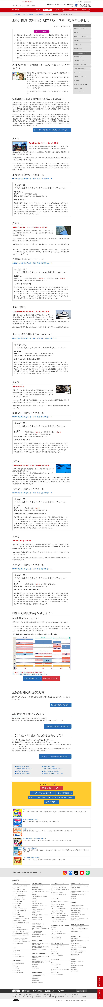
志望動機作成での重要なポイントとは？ (21, 935)
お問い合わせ (22, 5)
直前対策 (53, 929)
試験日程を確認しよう (31, 678)
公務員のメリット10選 (18, 893)
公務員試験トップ (82, 53)
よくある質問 (77, 44)
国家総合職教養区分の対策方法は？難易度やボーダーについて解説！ (41, 962)
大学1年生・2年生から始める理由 (54, 773)
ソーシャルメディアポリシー (72, 994)
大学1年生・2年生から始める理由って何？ (54, 756)
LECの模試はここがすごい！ (77, 905)
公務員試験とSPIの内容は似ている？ (21, 918)
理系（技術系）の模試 (76, 910)
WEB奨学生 (73, 898)
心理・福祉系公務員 (18, 960)
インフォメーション (79, 92)
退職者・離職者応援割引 (30, 848)
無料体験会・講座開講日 (57, 910)
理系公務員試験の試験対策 (60, 705)
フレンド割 (73, 889)
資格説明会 (38, 991)
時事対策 (34, 898)
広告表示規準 (46, 994)
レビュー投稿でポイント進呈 (31, 857)
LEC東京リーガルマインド (18, 14)
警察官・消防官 (73, 10)
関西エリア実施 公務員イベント (59, 913)
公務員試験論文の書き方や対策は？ (21, 933)
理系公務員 (47, 10)
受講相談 (100, 994)
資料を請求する (50, 788)
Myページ (87, 1)
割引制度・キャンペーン (80, 76)
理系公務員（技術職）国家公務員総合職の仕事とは (51, 130)
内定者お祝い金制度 (75, 887)
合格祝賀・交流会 (36, 911)
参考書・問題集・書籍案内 (80, 84)
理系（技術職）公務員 (57, 921)
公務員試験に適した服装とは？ (20, 939)
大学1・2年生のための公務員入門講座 (40, 929)
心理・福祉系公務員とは (18, 963)
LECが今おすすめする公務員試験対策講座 (37, 932)
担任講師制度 (35, 887)
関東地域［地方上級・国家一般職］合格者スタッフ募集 (41, 944)
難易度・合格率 (16, 914)
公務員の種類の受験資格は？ (19, 910)
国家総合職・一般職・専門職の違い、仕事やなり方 (41, 957)
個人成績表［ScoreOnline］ (78, 907)
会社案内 (15, 994)
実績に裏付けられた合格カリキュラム (41, 889)
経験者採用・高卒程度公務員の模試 (79, 918)
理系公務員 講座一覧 (50, 678)
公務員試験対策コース (18, 943)
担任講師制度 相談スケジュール (59, 919)
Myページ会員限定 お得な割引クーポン (34, 838)
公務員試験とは (78, 57)
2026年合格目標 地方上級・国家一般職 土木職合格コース (33, 179)
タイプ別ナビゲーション (80, 64)
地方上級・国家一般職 (57, 911)
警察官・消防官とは (56, 964)
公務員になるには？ (17, 901)
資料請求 (71, 4)
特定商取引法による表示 (62, 996)
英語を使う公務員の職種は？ (19, 895)
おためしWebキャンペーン (31, 819)
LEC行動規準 (37, 994)
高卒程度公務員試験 (37, 972)
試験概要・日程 (16, 905)
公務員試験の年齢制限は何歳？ (20, 909)
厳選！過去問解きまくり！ (77, 931)
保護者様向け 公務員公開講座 (58, 908)
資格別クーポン (27, 829)
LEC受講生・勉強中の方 (57, 892)
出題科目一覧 (16, 912)
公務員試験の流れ (17, 903)
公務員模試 (77, 80)
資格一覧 (15, 5)
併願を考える (16, 925)
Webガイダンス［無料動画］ (58, 917)
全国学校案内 (52, 4)
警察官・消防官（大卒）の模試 (78, 914)
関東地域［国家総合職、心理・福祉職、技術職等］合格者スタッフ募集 (40, 947)
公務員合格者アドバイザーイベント (59, 915)
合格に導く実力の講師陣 (38, 886)
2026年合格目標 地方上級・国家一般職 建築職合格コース (33, 263)
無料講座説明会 (78, 48)
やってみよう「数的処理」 (19, 931)
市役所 (14, 948)
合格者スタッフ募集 (37, 940)
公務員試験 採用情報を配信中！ (78, 951)
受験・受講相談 (31, 5)
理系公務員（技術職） (24, 767)
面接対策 (34, 894)
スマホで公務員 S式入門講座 (39, 934)
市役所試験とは (16, 950)
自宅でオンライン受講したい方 (58, 894)
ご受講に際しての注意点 (40, 996)
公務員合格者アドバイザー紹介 (39, 905)
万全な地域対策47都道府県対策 (39, 896)
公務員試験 (15, 10)
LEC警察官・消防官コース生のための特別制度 (60, 970)
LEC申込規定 (51, 996)
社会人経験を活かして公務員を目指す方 (60, 890)
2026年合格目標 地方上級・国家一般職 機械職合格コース (33, 417)
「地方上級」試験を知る (18, 916)
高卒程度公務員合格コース (38, 975)
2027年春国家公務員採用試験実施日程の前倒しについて (30, 674)
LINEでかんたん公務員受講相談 (78, 947)
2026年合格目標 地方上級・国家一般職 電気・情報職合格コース (35, 338)
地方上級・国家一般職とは (57, 946)
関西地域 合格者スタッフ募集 (39, 949)
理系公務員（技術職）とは (80, 29)
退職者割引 (73, 896)
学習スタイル (35, 901)
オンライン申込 (62, 4)
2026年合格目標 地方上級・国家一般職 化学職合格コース (33, 493)
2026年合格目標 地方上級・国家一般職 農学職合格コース (33, 569)
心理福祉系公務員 (59, 10)
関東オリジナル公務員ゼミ (38, 926)
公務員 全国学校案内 (37, 919)
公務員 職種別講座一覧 (80, 68)
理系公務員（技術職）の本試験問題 (57, 726)
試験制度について (75, 954)
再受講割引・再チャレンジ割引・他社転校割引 (80, 892)
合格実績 (34, 912)
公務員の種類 (16, 887)
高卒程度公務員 (86, 10)
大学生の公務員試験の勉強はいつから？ (21, 923)
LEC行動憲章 (29, 994)
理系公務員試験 (39, 14)
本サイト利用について (18, 996)
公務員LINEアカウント (76, 945)
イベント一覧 (77, 72)
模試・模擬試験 (35, 977)
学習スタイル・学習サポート (81, 36)
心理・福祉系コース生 (78, 894)
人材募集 (21, 994)
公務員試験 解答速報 (56, 938)
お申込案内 (29, 996)
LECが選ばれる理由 (79, 60)
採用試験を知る (16, 907)
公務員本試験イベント (56, 931)
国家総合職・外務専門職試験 (39, 954)
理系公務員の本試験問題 (23, 773)
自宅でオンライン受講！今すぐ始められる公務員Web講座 (50, 797)
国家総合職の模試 (75, 916)
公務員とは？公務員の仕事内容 (20, 886)
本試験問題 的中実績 (37, 917)
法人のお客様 (79, 1)
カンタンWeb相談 (75, 943)
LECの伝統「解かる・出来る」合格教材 (41, 892)
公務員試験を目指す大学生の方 (58, 887)
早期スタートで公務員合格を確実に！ (80, 886)
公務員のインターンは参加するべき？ (21, 941)
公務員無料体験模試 (75, 919)
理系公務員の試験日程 (22, 771)
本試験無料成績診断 (56, 937)
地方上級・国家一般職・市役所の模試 (80, 908)
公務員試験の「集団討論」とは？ (20, 938)
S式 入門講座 (63, 793)
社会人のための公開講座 (57, 906)
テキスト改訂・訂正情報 (76, 952)
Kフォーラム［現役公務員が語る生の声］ (60, 902)
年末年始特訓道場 (36, 936)
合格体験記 (77, 40)
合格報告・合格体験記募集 (38, 909)
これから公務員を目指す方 (57, 886)
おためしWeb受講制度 (41, 793)
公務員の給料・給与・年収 (19, 889)
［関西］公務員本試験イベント (58, 933)
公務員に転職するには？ (18, 897)
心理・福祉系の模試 (75, 912)
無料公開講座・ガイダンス (57, 904)
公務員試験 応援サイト (80, 88)
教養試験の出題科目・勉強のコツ (20, 929)
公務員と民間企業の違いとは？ (20, 891)
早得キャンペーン (28, 810)
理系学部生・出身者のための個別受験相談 (80, 941)
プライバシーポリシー (57, 994)
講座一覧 (76, 33)
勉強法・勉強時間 (17, 927)
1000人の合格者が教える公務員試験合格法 (79, 929)
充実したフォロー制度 (37, 903)
